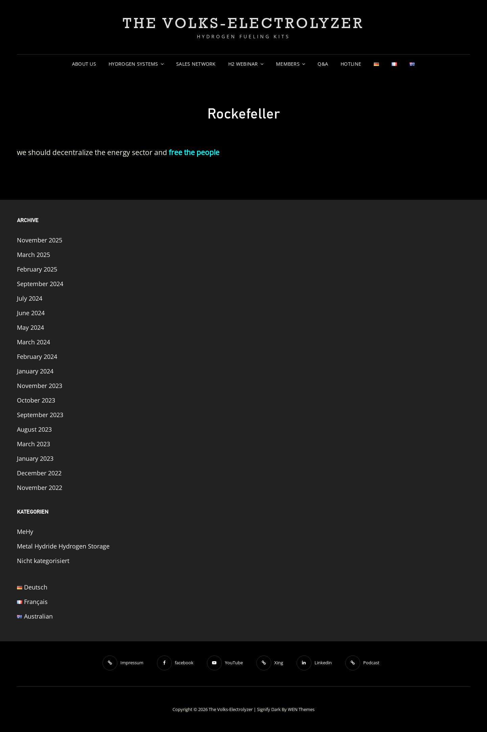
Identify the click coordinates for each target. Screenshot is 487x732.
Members (288, 64)
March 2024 (33, 342)
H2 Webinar (243, 64)
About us (84, 64)
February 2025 (37, 269)
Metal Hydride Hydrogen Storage (63, 546)
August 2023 (34, 429)
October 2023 (36, 400)
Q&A (323, 64)
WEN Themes (301, 709)
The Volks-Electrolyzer (243, 22)
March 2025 (33, 255)
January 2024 (35, 371)
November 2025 (39, 240)
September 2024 (40, 284)
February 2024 (37, 356)
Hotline (351, 64)
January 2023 (35, 458)
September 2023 (40, 415)
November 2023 (39, 386)
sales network (196, 64)
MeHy (25, 532)
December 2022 (39, 473)
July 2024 (29, 298)
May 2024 (30, 327)
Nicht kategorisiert (43, 561)
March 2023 (33, 444)
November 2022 (39, 487)
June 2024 (31, 313)
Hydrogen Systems (133, 64)
